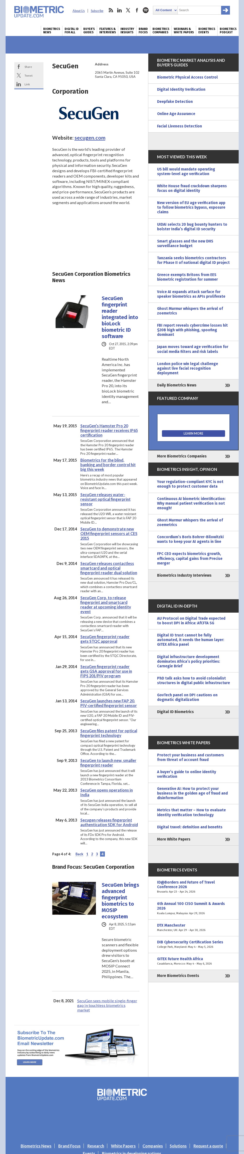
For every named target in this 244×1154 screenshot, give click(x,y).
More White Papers (173, 839)
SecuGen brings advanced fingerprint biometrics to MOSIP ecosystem (120, 901)
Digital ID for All (72, 30)
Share (28, 66)
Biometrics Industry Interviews (184, 575)
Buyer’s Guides (89, 30)
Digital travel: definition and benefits (189, 827)
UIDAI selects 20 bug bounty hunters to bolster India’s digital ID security (192, 226)
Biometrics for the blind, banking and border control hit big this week (108, 465)
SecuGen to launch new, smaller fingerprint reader (108, 762)
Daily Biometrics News (176, 385)
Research (95, 1146)
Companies (153, 1146)
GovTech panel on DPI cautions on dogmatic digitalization (187, 697)
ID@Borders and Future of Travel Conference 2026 (193, 887)
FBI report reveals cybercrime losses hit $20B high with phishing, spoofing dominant (192, 330)
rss (110, 10)
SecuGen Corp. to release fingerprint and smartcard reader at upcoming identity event (105, 604)
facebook (137, 10)
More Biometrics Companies (182, 456)
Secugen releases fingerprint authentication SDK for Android (109, 822)
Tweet (29, 75)
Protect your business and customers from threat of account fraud (190, 757)
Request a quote (208, 1146)
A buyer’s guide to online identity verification (186, 774)
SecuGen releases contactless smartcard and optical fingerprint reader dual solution (108, 568)
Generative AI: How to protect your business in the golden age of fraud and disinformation (192, 793)
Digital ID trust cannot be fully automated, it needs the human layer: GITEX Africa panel (190, 640)
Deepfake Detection (175, 101)
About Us (79, 11)
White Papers (123, 1146)
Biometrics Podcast (228, 30)
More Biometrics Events (178, 976)
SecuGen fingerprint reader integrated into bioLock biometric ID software (120, 317)
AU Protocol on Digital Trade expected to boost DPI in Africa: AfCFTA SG (191, 620)
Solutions (178, 1146)
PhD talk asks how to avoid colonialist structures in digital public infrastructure (193, 680)
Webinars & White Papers (184, 30)
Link (27, 84)
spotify (145, 10)
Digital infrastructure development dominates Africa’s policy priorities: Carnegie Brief (188, 661)
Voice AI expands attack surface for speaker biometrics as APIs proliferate (191, 294)
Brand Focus (143, 30)
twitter (128, 10)
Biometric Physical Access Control (187, 77)
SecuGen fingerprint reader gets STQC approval (105, 639)
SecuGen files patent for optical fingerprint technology (108, 733)
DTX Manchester (193, 927)
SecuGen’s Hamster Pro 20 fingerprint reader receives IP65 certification (109, 430)
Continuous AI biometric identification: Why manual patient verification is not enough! (191, 503)
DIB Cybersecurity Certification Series (193, 944)
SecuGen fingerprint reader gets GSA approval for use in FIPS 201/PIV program (106, 671)
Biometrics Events (206, 30)
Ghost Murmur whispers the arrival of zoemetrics (190, 310)
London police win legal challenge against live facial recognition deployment (187, 368)
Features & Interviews (107, 30)
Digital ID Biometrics (175, 712)
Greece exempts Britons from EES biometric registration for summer (187, 277)
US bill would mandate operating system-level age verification (186, 171)
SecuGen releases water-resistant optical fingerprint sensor (105, 499)
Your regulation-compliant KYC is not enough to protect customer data (190, 484)
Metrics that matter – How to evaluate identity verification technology (191, 812)
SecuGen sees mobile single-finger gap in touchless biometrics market (107, 1005)
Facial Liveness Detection (179, 126)
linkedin (119, 10)
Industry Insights (127, 30)
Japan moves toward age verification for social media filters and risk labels (192, 349)
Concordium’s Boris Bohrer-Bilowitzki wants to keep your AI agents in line (190, 539)
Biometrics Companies (160, 30)
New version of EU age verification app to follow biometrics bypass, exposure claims (191, 207)
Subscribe (97, 11)
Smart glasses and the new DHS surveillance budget (185, 243)
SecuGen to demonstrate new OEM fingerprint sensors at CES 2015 (108, 533)
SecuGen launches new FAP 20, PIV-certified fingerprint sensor (108, 703)
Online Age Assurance (176, 114)
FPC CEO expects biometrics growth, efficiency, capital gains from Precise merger (189, 558)
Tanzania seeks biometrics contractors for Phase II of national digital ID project (193, 260)
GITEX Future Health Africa (193, 961)
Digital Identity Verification (181, 89)
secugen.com (90, 137)
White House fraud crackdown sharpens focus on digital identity (192, 188)
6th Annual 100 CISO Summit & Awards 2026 (193, 908)
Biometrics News (51, 30)
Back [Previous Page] (79, 854)
